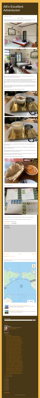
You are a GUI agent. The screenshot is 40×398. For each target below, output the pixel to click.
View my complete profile (13, 328)
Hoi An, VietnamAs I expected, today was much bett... (14, 361)
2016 (6, 387)
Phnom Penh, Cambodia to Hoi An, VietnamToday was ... (14, 362)
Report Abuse (7, 392)
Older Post (34, 254)
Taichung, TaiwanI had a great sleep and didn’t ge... (14, 344)
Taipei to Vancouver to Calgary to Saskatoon (13, 336)
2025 (6, 334)
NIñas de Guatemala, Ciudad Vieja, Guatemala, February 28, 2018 (19, 305)
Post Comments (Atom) (11, 256)
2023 (6, 379)
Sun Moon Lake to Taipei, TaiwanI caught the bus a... (14, 340)
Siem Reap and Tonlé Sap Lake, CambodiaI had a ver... (14, 370)
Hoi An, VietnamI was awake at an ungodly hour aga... (14, 357)
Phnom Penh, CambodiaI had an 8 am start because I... (14, 364)
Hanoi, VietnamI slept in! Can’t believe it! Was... (13, 353)
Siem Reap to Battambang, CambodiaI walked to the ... (14, 369)
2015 (6, 388)
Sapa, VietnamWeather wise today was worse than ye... (14, 349)
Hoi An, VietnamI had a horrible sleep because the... (14, 360)
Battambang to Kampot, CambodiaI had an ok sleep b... (14, 368)
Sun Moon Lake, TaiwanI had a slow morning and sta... (14, 341)
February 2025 (8, 375)
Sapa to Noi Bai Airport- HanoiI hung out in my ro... (13, 348)
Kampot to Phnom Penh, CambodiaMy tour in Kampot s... (14, 366)
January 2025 (8, 376)
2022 (6, 380)
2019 (6, 383)
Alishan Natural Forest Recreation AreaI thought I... (14, 345)
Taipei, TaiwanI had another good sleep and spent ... (14, 337)
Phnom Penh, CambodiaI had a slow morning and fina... (14, 365)
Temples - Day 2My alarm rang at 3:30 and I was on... (14, 372)
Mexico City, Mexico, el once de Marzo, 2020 (15, 310)
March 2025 (8, 335)
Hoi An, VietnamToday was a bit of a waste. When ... (14, 356)
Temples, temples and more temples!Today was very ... (14, 373)
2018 (6, 384)
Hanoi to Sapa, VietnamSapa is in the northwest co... (14, 352)
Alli (10, 326)
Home (20, 254)
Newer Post (6, 254)
